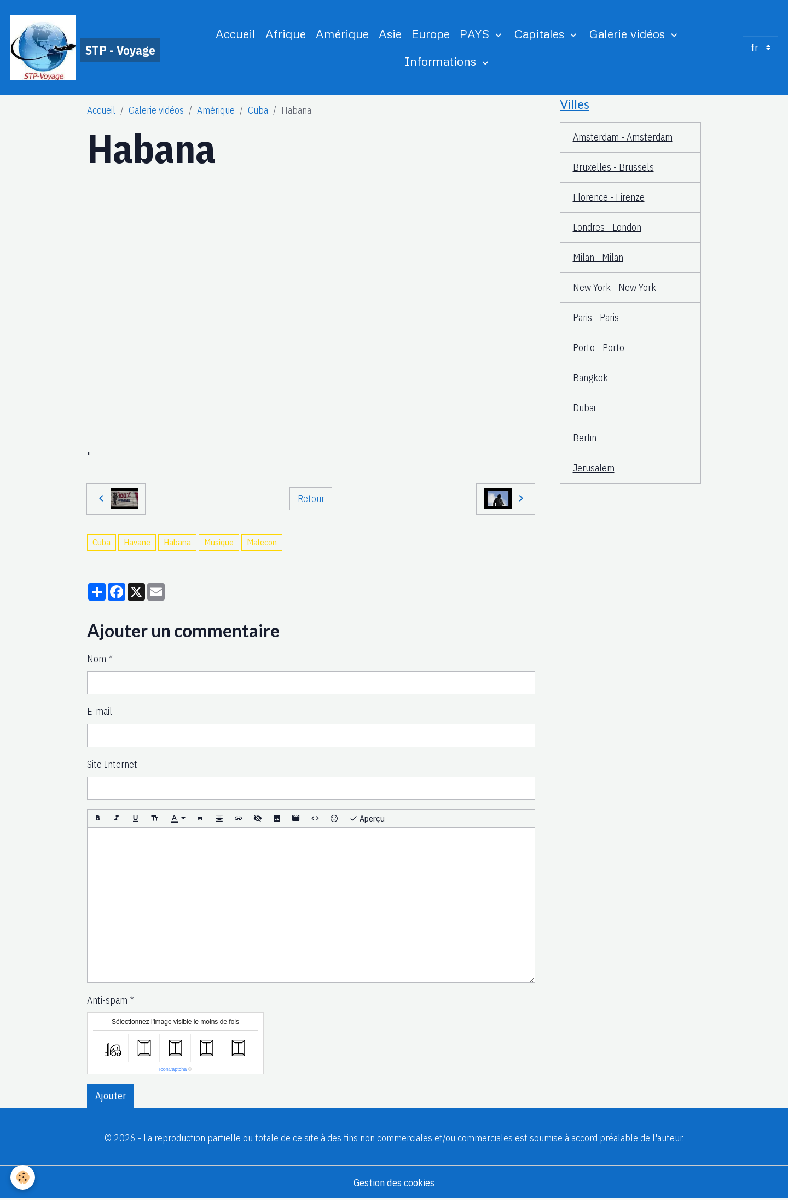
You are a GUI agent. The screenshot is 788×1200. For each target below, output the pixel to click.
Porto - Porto (598, 347)
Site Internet (112, 764)
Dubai (584, 407)
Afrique (285, 33)
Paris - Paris (596, 317)
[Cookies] (23, 1177)
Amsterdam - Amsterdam (623, 137)
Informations (441, 61)
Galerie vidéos (628, 33)
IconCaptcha (173, 1069)
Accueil (236, 33)
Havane (137, 542)
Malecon (262, 542)
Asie (390, 33)
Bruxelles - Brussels (613, 167)
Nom (96, 659)
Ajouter (110, 1096)
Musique (219, 542)
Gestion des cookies (394, 1182)
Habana (177, 542)
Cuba (258, 110)
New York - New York (614, 287)
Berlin (584, 438)
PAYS (476, 33)
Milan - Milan (598, 257)
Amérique (342, 33)
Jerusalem (594, 468)
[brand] (84, 47)
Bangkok (590, 377)
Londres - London (607, 227)
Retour (311, 498)
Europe (431, 33)
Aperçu (367, 818)
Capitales (540, 33)
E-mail (99, 711)
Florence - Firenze (609, 197)
